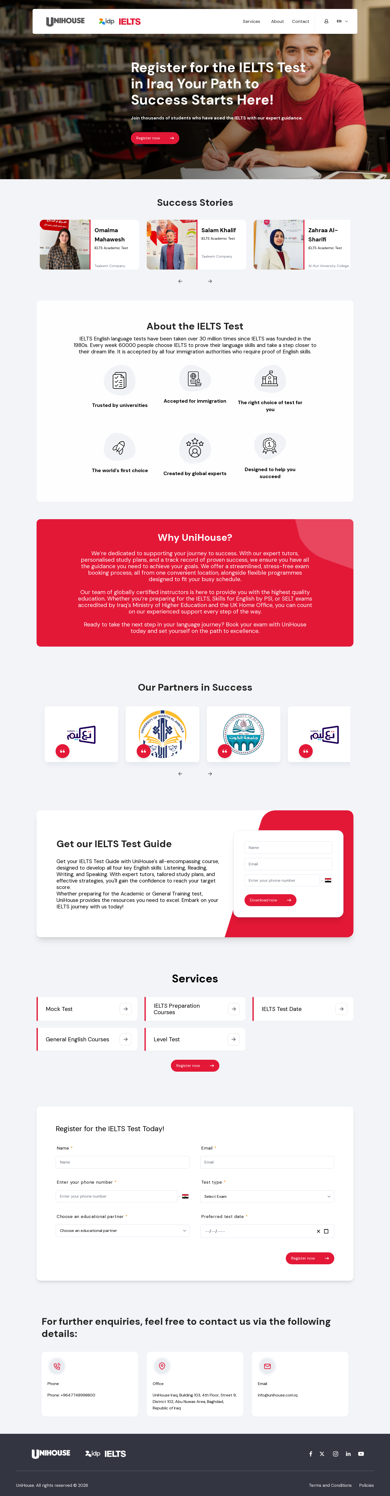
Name (65, 1148)
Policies (366, 1485)
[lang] (342, 21)
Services (251, 21)
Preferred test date (224, 1216)
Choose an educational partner (92, 1216)
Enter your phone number (87, 1182)
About (277, 21)
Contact (300, 21)
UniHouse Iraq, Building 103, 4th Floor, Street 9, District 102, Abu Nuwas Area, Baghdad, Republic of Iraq (195, 1401)
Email (208, 1148)
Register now (155, 138)
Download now (270, 900)
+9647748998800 (78, 1395)
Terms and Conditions (330, 1485)
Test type (213, 1182)
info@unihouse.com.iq (277, 1395)
